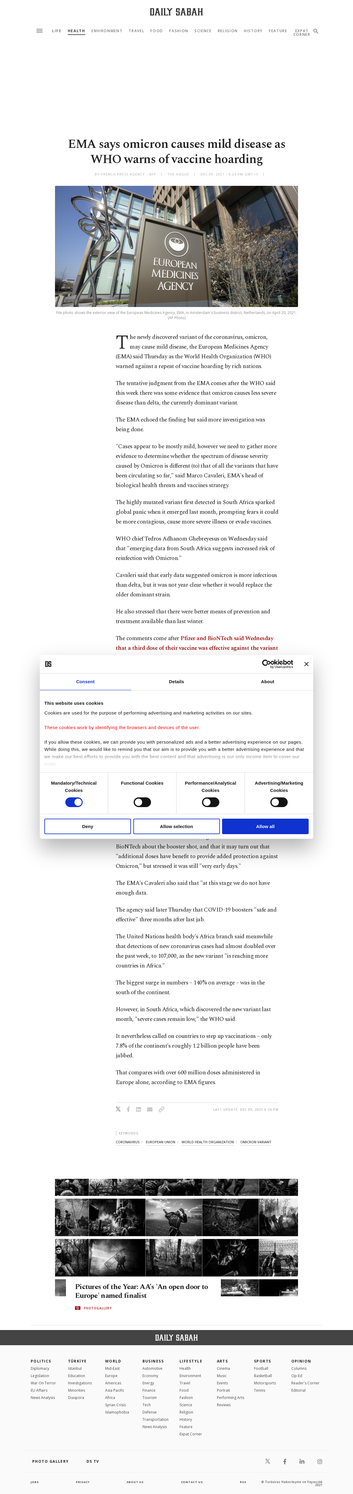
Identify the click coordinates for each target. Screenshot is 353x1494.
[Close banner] (306, 664)
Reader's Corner (305, 1383)
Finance (149, 1390)
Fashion (178, 31)
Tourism (149, 1397)
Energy (148, 1383)
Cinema (223, 1368)
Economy (150, 1375)
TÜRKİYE (77, 1361)
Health (76, 31)
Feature (278, 31)
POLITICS (41, 1361)
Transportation (155, 1419)
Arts (222, 1361)
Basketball (263, 1375)
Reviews (224, 1404)
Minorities (76, 1390)
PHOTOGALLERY (98, 1308)
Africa (110, 1397)
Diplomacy (40, 1368)
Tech (146, 1404)
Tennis (259, 1390)
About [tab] (267, 681)
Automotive (152, 1368)
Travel (136, 31)
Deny (87, 826)
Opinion (301, 1361)
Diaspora (76, 1397)
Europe (111, 1375)
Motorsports (265, 1383)
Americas (113, 1383)
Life (57, 31)
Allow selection (176, 826)
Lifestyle (191, 1361)
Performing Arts (230, 1397)
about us (135, 1482)
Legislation (40, 1375)
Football (261, 1368)
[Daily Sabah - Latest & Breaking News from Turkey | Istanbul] (176, 11)
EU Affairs (39, 1390)
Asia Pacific (114, 1390)
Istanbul (75, 1368)
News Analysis (43, 1397)
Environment (106, 31)
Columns (299, 1368)
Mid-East (112, 1368)
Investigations (80, 1383)
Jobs (35, 1482)
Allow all (265, 826)
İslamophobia (117, 1412)
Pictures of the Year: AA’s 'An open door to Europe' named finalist (140, 1291)
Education (76, 1375)
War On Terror (43, 1383)
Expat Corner (191, 1434)
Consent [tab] (85, 681)
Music (222, 1375)
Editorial (298, 1390)
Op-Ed (296, 1375)
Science (203, 31)
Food (156, 31)
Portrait (223, 1390)
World (113, 1361)
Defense (149, 1412)
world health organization (208, 1142)
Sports (262, 1361)
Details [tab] (176, 681)
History (253, 31)
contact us (192, 1482)
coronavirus (127, 1142)
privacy (83, 1482)
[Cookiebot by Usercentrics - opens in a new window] (266, 664)
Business (153, 1361)
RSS (243, 1482)
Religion (228, 31)
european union (160, 1142)
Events (222, 1383)
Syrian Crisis (115, 1404)
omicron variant (255, 1142)
